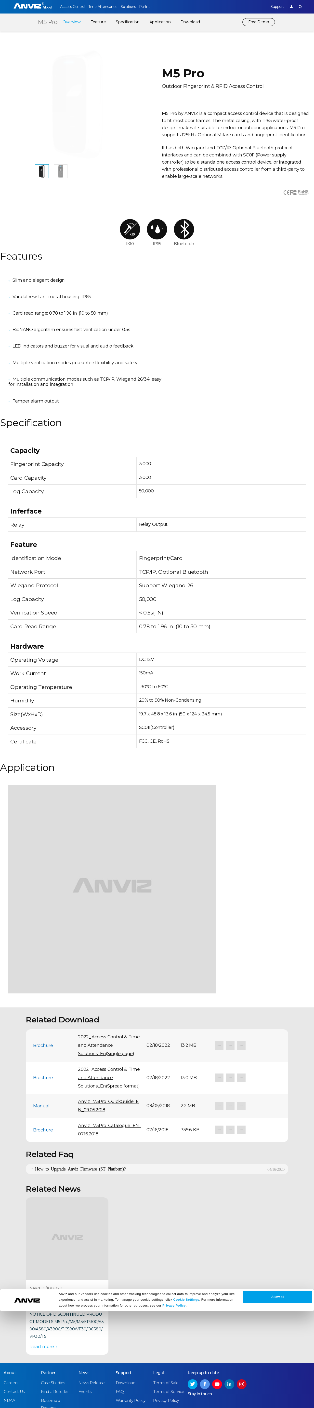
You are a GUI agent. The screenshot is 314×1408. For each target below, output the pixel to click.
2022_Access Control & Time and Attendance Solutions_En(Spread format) (109, 1023)
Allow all (277, 1394)
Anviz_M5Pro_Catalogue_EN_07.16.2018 (109, 1075)
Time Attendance (106, 6)
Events (85, 1337)
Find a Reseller (55, 1337)
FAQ (120, 1337)
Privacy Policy (174, 1402)
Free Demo (258, 22)
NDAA (9, 1345)
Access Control (72, 6)
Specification (126, 22)
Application (159, 22)
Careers (11, 1328)
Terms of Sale (166, 1328)
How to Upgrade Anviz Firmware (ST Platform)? (80, 1114)
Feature (97, 22)
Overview (70, 22)
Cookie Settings (186, 1396)
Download (189, 22)
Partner (156, 6)
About (10, 1318)
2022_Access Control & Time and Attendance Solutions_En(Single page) (109, 991)
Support (273, 6)
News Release (91, 1328)
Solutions (135, 6)
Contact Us (14, 1337)
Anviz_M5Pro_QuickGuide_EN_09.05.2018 (108, 1051)
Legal (158, 1318)
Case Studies (53, 1328)
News (84, 1318)
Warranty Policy (131, 1345)
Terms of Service (168, 1337)
